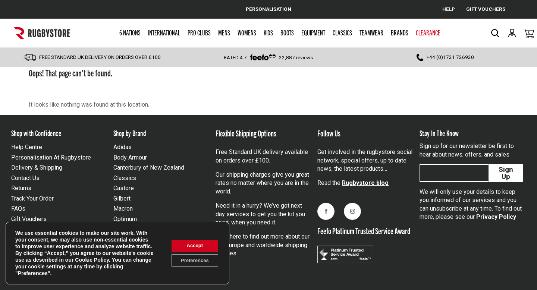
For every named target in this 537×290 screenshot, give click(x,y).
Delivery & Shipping (36, 167)
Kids (268, 32)
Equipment (313, 32)
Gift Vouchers (29, 219)
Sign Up (506, 173)
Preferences (192, 261)
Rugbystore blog (365, 182)
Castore (123, 188)
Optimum (125, 219)
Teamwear (371, 32)
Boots (287, 32)
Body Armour (130, 157)
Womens (247, 32)
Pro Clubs (199, 32)
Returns (21, 188)
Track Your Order (32, 198)
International (164, 32)
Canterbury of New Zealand (148, 167)
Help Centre (26, 147)
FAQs (18, 208)
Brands (399, 32)
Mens (224, 32)
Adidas (122, 147)
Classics (342, 32)
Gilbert (122, 198)
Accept (192, 245)
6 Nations (130, 32)
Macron (123, 208)
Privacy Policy (496, 216)
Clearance (428, 32)
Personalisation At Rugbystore (51, 157)
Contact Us (25, 178)
